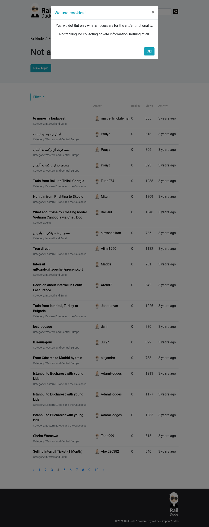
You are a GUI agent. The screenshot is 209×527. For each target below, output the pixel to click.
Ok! (149, 51)
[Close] (153, 12)
